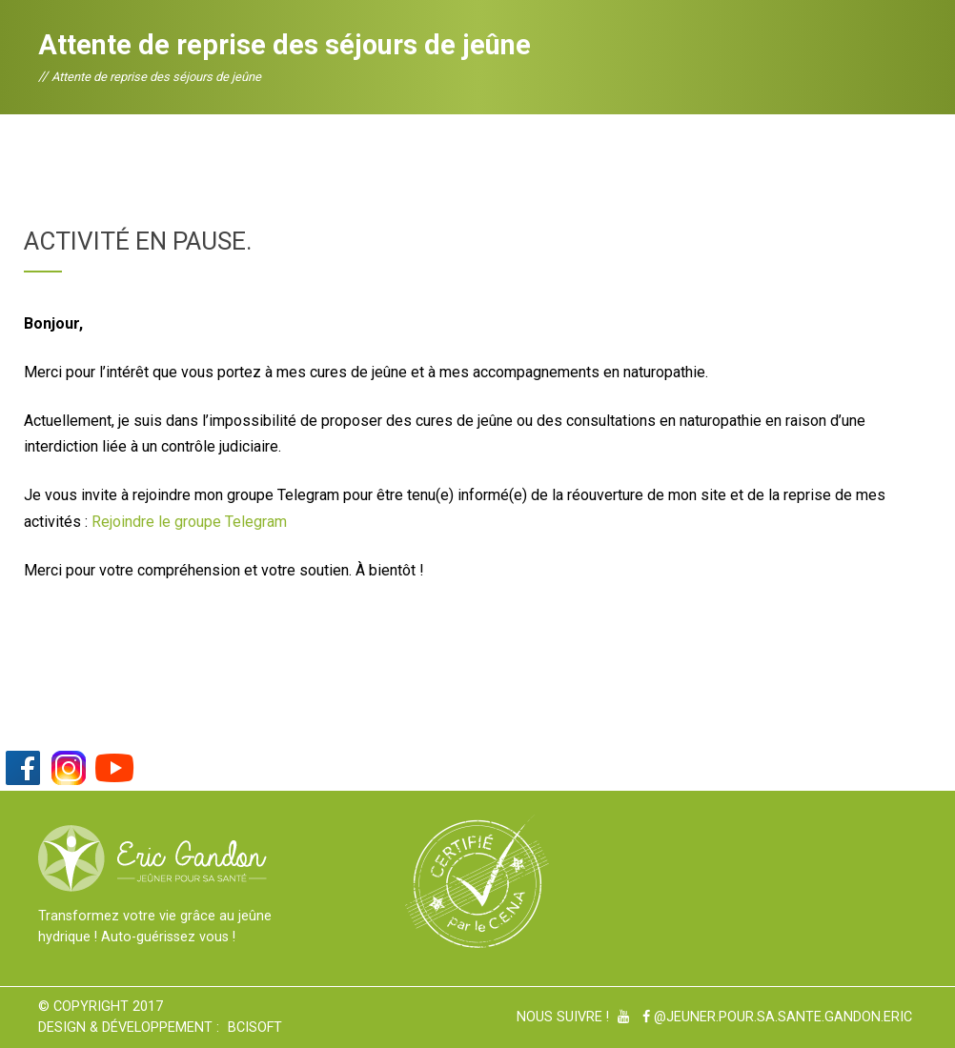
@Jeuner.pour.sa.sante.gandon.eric (777, 1017)
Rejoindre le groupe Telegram (189, 522)
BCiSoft (255, 1027)
